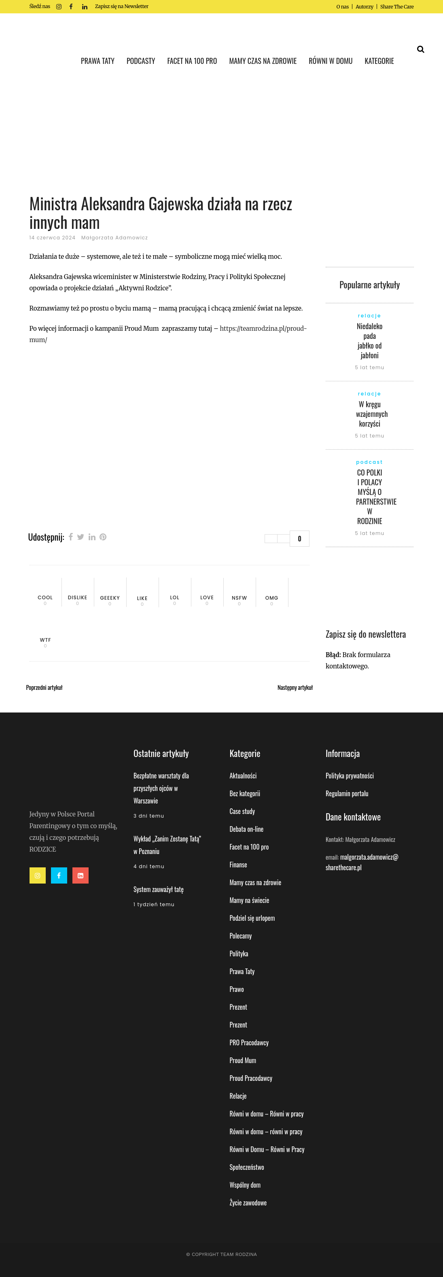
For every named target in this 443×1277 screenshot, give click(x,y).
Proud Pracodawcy (251, 1078)
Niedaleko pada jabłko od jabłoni (370, 340)
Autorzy (364, 7)
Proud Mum (243, 1060)
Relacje (238, 1096)
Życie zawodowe (248, 1202)
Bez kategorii (245, 793)
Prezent (239, 1007)
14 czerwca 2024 (53, 237)
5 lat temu (369, 367)
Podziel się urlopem (252, 918)
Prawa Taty (242, 971)
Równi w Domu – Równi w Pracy (267, 1149)
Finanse (238, 864)
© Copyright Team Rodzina (221, 1254)
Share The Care (397, 7)
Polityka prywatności (350, 775)
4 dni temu (149, 866)
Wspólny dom (245, 1185)
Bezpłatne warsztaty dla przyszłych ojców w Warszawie (161, 788)
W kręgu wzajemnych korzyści (372, 414)
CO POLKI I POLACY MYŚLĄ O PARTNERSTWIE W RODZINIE (376, 496)
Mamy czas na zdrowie (256, 882)
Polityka (239, 953)
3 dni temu (149, 815)
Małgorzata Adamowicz (114, 237)
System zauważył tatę (159, 889)
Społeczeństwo (247, 1167)
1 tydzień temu (154, 904)
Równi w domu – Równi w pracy (267, 1113)
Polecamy (241, 936)
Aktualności (243, 775)
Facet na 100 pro (249, 847)
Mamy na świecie (249, 900)
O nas (343, 7)
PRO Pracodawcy (249, 1042)
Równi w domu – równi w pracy (266, 1131)
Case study (242, 811)
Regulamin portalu (347, 793)
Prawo (237, 989)
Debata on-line (247, 829)
